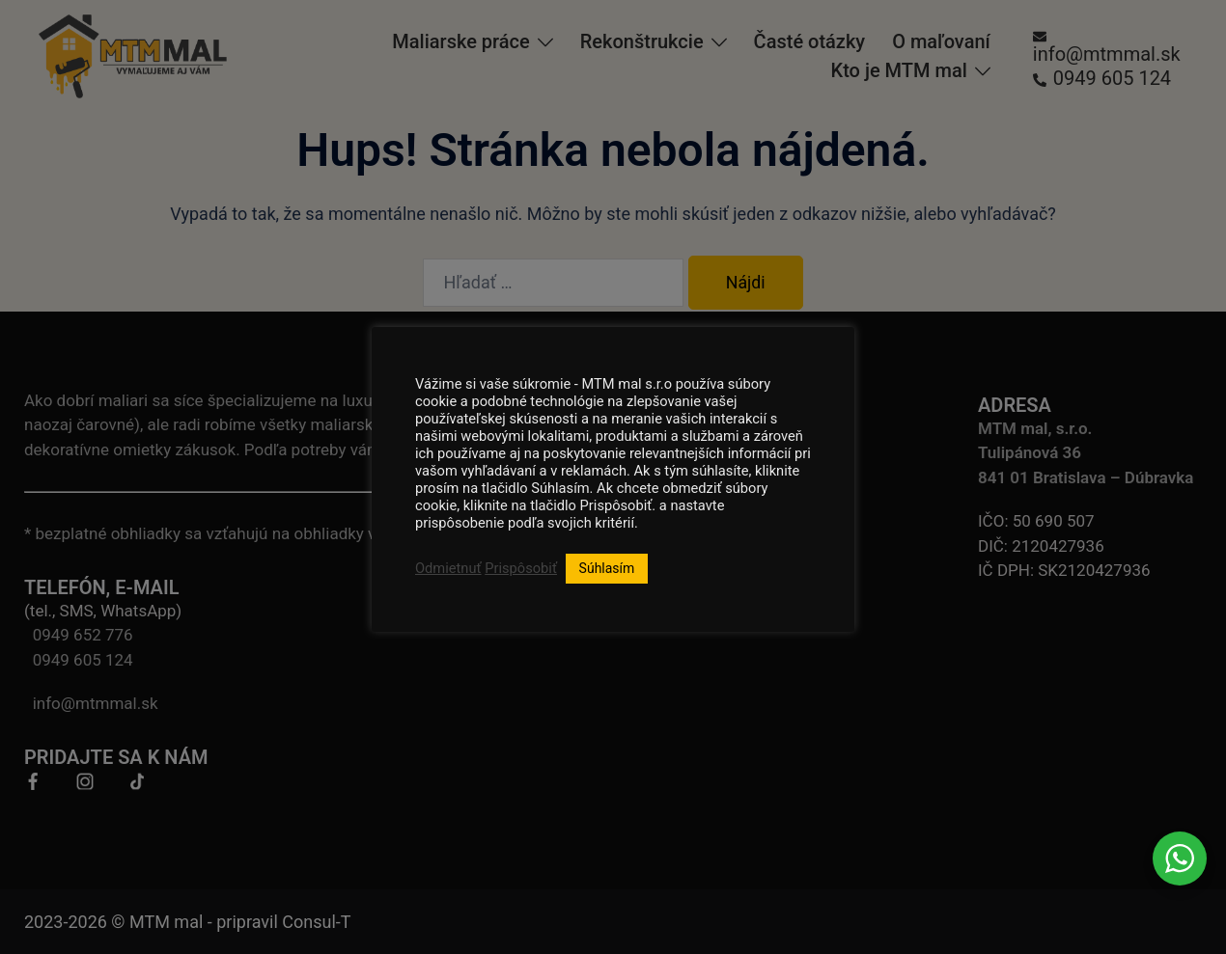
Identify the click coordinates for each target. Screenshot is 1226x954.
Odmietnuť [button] (448, 568)
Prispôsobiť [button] (521, 568)
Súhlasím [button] (607, 568)
